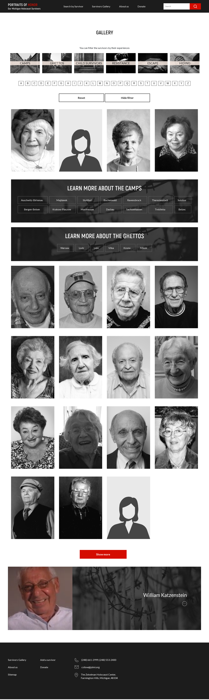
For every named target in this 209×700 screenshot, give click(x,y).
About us (124, 6)
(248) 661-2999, (90, 660)
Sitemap (12, 675)
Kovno (127, 248)
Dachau (110, 210)
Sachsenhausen (134, 210)
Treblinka (160, 210)
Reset (81, 98)
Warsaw (64, 248)
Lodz (81, 248)
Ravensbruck (134, 201)
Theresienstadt (160, 201)
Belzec (182, 210)
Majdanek (61, 201)
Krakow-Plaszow (61, 210)
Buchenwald (110, 201)
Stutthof (87, 201)
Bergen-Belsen (32, 210)
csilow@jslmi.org (90, 667)
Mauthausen (87, 210)
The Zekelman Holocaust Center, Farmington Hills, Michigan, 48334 (99, 677)
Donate (141, 6)
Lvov (96, 248)
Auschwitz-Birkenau (32, 201)
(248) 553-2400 (107, 660)
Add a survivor (48, 660)
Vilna (111, 248)
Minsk (143, 248)
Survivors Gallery (101, 6)
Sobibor (182, 201)
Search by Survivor (73, 6)
